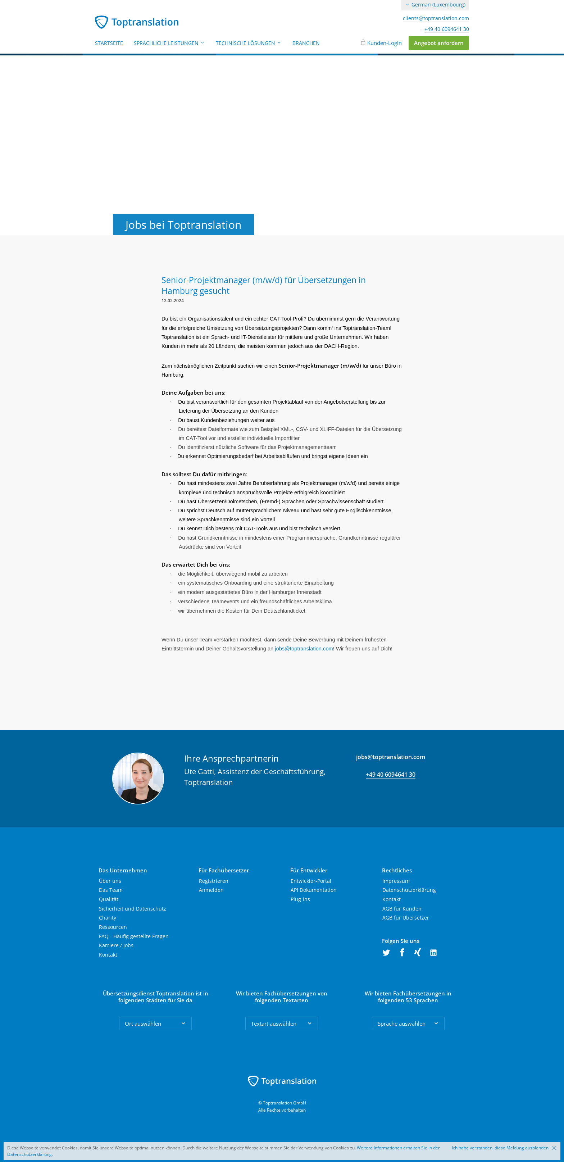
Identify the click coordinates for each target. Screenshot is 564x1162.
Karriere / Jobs (116, 945)
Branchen (306, 43)
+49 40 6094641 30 (446, 29)
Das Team (111, 889)
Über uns (110, 880)
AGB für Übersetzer (405, 917)
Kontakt (108, 954)
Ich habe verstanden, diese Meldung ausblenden (500, 1148)
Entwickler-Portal (311, 880)
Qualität (108, 899)
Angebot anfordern (439, 42)
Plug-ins (300, 899)
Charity (107, 917)
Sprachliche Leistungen (169, 43)
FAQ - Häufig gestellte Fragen (134, 936)
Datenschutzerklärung (409, 889)
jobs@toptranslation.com (390, 757)
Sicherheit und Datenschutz (132, 908)
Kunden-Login (384, 42)
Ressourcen (113, 926)
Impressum (396, 880)
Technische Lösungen (249, 43)
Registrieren (213, 880)
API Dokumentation (314, 889)
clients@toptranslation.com (436, 18)
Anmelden (211, 889)
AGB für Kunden (402, 908)
